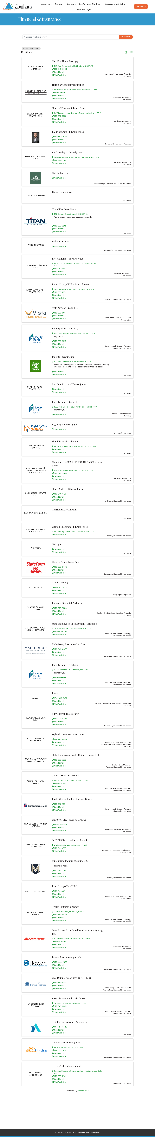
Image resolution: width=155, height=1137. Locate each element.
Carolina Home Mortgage (66, 61)
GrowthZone (83, 1090)
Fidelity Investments (63, 356)
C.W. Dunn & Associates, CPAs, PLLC (71, 977)
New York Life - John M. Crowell (69, 819)
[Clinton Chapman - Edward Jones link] (35, 530)
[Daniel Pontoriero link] (35, 195)
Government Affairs (115, 4)
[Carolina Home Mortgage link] (35, 68)
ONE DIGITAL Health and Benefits (70, 840)
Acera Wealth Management (66, 1066)
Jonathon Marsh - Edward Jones (69, 384)
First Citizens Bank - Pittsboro (68, 998)
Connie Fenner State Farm (66, 561)
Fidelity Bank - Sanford (64, 401)
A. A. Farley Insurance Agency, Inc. (70, 1021)
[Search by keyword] (70, 37)
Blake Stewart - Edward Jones (68, 131)
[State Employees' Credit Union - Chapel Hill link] (35, 760)
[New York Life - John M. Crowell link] (35, 825)
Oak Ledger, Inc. (61, 172)
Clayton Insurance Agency (66, 1042)
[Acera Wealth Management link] (35, 1074)
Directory (71, 4)
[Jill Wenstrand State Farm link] (35, 719)
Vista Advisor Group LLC (65, 307)
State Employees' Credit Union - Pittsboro (74, 623)
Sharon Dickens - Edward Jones (69, 108)
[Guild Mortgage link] (36, 588)
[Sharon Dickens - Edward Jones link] (35, 115)
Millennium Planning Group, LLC (70, 860)
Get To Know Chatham (90, 4)
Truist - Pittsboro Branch (65, 906)
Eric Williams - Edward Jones (67, 258)
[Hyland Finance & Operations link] (35, 740)
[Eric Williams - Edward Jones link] (35, 266)
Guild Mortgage (60, 582)
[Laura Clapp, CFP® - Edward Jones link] (35, 291)
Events (58, 4)
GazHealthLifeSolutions (65, 509)
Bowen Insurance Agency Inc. (67, 957)
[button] (126, 52)
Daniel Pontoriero (62, 191)
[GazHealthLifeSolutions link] (35, 513)
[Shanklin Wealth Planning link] (35, 447)
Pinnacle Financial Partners (67, 603)
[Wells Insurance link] (36, 245)
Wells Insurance (60, 241)
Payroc (56, 693)
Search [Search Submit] (126, 37)
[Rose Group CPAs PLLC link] (35, 891)
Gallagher (57, 544)
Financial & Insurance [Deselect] (31, 48)
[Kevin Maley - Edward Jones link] (35, 157)
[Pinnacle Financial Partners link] (35, 608)
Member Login (84, 9)
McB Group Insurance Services (68, 644)
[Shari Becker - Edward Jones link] (35, 494)
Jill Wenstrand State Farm (65, 713)
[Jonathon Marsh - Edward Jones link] (35, 388)
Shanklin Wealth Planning (65, 441)
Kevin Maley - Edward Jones (67, 152)
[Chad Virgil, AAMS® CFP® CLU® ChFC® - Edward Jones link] (35, 470)
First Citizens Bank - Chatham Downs (72, 799)
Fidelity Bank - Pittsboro (65, 664)
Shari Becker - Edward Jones (67, 488)
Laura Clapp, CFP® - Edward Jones (70, 284)
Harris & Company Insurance (68, 84)
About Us (45, 4)
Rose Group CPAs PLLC (64, 886)
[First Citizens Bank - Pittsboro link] (35, 1005)
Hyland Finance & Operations (68, 734)
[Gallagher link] (36, 548)
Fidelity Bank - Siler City (65, 328)
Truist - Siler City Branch (65, 775)
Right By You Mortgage (64, 424)
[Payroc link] (35, 698)
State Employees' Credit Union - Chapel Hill (75, 754)
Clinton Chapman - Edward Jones (70, 526)
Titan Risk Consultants (64, 209)
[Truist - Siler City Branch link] (35, 782)
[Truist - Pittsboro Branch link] (35, 913)
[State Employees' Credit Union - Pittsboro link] (35, 629)
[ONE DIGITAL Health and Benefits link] (35, 845)
